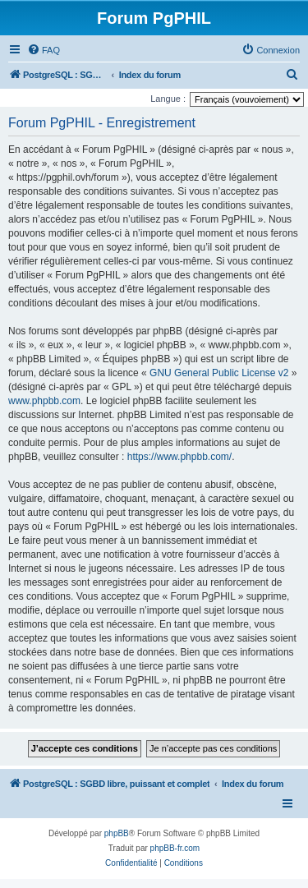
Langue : (168, 99)
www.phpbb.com (44, 401)
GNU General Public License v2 (218, 373)
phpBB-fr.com (175, 848)
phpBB (116, 833)
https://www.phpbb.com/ (179, 456)
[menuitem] (43, 50)
